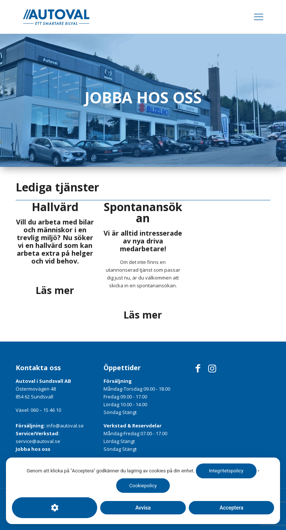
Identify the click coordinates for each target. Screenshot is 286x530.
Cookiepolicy (143, 485)
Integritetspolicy (226, 471)
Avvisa (142, 508)
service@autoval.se (38, 441)
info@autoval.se (65, 425)
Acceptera (231, 508)
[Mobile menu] (258, 16)
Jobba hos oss (33, 449)
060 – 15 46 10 (46, 410)
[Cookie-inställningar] (54, 507)
